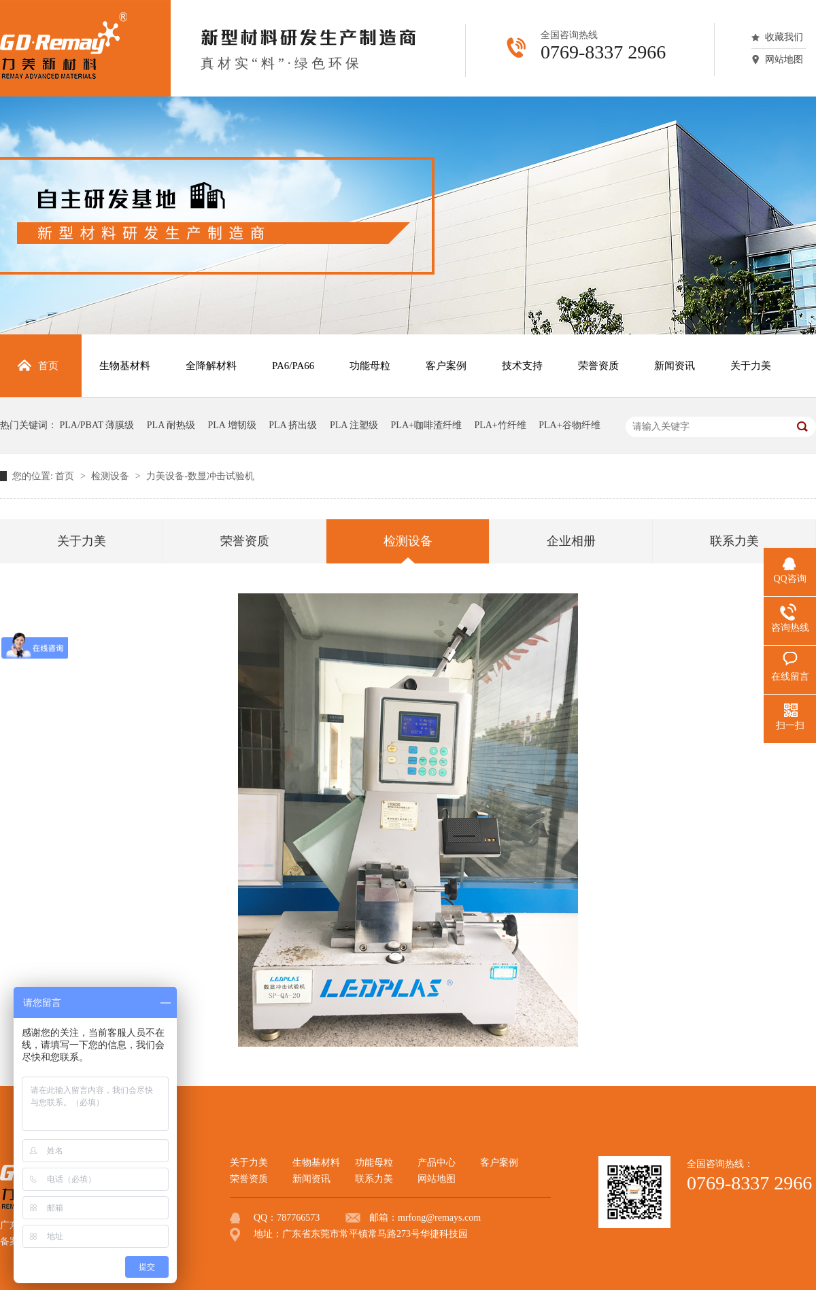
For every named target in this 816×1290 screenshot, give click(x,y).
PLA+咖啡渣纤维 (426, 425)
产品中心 (437, 1162)
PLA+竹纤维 (500, 425)
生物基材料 (316, 1162)
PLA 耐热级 (171, 425)
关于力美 (81, 541)
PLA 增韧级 (232, 425)
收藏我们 (784, 37)
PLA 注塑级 (354, 425)
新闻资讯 (311, 1179)
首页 (66, 476)
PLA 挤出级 (293, 425)
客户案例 (499, 1162)
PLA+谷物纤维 (569, 425)
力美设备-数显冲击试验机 (200, 476)
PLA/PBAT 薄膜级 (97, 425)
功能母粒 (374, 1162)
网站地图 (784, 59)
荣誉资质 (244, 541)
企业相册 (571, 541)
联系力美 (734, 541)
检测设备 (111, 476)
